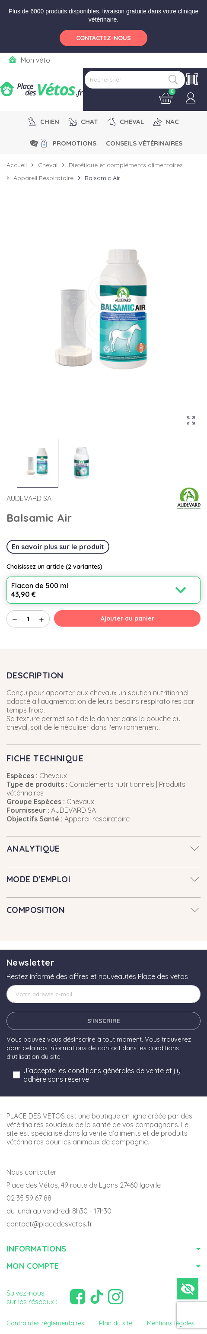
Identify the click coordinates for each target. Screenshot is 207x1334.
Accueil (16, 165)
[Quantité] (28, 619)
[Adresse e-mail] (103, 994)
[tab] (103, 848)
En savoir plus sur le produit (58, 546)
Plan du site (115, 1323)
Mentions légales (170, 1323)
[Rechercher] (134, 79)
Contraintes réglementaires (45, 1323)
